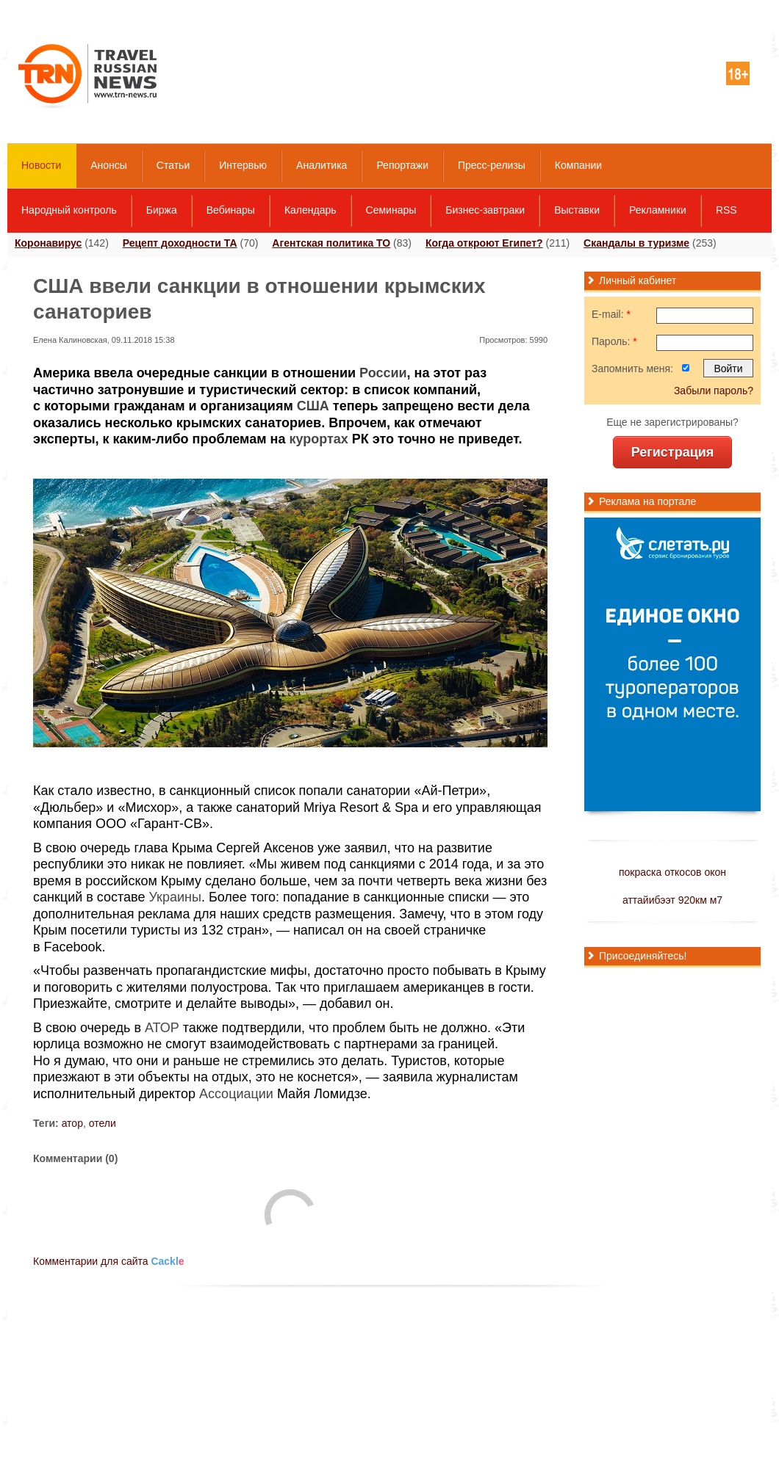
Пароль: (614, 341)
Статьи (173, 165)
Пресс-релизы (491, 165)
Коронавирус (48, 243)
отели (102, 1123)
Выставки (577, 210)
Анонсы (108, 165)
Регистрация (672, 452)
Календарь (310, 210)
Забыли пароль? (713, 390)
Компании (578, 165)
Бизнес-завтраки (485, 210)
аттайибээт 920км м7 (672, 900)
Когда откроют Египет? (484, 243)
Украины (174, 897)
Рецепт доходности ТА (180, 243)
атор (72, 1123)
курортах (318, 439)
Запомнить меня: (632, 368)
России (382, 373)
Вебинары (231, 210)
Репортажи (402, 165)
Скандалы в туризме (636, 243)
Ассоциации (236, 1093)
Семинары (391, 210)
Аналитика (321, 165)
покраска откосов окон (672, 872)
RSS (726, 210)
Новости (41, 165)
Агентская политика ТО (331, 243)
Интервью (243, 165)
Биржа (161, 210)
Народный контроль (69, 210)
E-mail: (611, 314)
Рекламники (657, 210)
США (313, 406)
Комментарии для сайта (108, 1261)
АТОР (162, 1027)
